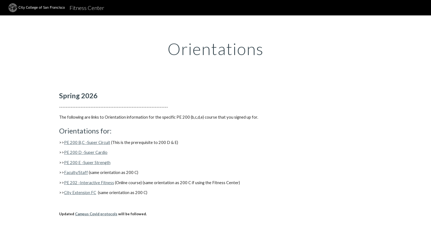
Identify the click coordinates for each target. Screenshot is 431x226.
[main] (215, 48)
